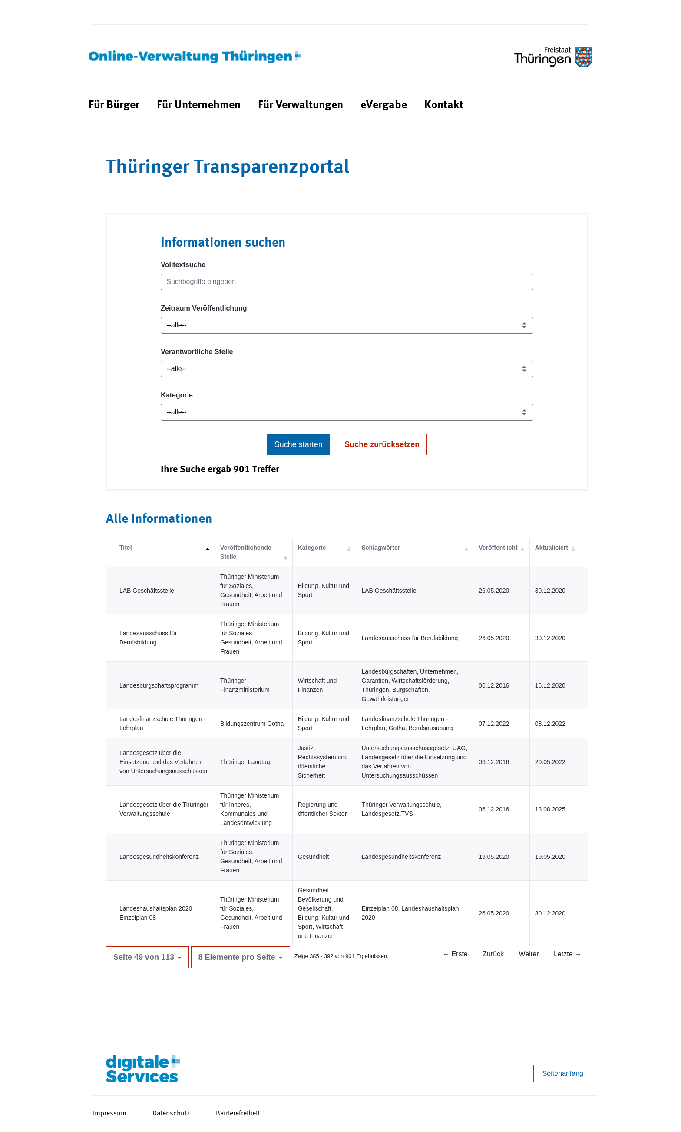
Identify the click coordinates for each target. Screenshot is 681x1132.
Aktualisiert (551, 547)
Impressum (109, 1113)
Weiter (529, 954)
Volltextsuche (183, 264)
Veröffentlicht (498, 547)
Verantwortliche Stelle (197, 351)
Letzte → (568, 954)
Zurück (493, 954)
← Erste (455, 954)
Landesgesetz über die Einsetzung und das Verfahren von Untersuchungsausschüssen (163, 762)
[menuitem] (114, 105)
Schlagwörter (380, 547)
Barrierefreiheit (238, 1113)
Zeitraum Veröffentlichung (204, 308)
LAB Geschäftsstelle (146, 590)
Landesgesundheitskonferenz (159, 856)
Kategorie (177, 395)
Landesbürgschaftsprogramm (158, 685)
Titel (125, 547)
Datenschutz (171, 1113)
